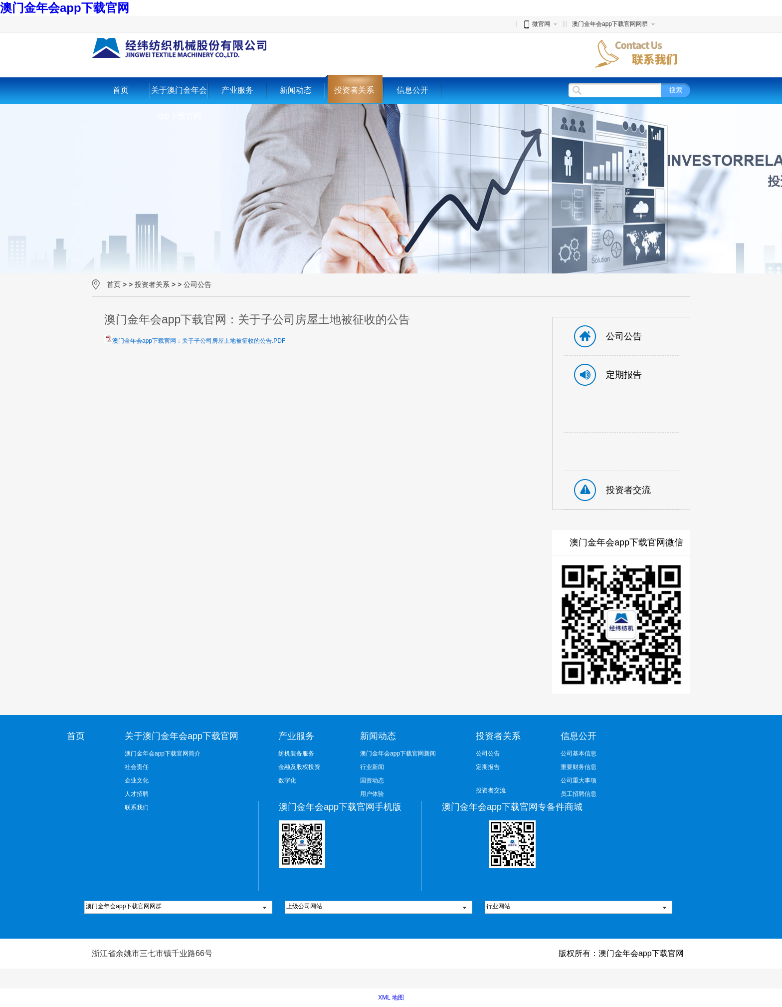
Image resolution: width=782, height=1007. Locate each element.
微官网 (536, 24)
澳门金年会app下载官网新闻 (398, 753)
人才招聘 (137, 793)
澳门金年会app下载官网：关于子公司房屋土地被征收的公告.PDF (198, 340)
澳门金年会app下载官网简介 (162, 753)
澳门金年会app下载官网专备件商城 (512, 807)
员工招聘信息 (578, 793)
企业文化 (137, 780)
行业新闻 (372, 766)
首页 (121, 90)
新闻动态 (296, 90)
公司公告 (197, 284)
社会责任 (137, 766)
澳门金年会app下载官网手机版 (340, 807)
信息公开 (412, 90)
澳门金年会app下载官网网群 (610, 23)
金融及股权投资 (299, 766)
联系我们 (137, 807)
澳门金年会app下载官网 (64, 7)
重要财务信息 (578, 766)
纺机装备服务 (296, 753)
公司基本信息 (578, 753)
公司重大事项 (578, 780)
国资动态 (372, 780)
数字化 (287, 780)
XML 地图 (391, 997)
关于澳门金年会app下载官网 (179, 103)
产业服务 (237, 90)
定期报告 (488, 766)
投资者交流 (491, 790)
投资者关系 (354, 90)
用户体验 (372, 793)
